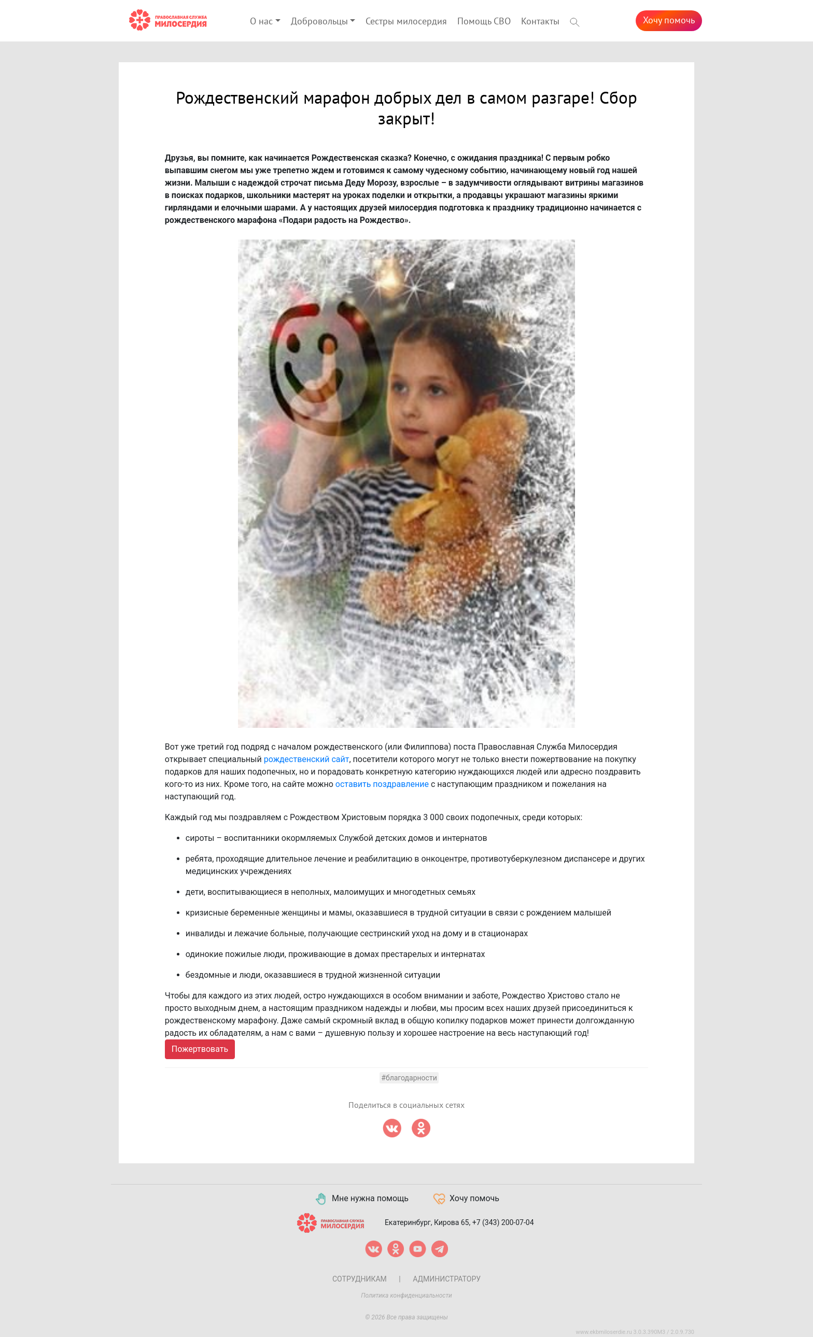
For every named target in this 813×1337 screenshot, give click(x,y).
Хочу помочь (669, 20)
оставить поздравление (382, 784)
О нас (261, 21)
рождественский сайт (306, 759)
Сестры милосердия (406, 21)
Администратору (447, 1279)
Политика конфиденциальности (406, 1295)
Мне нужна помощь (361, 1199)
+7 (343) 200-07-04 (503, 1222)
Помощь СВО (484, 21)
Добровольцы (319, 21)
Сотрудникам (359, 1279)
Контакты (540, 21)
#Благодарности (409, 1078)
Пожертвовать (200, 1049)
